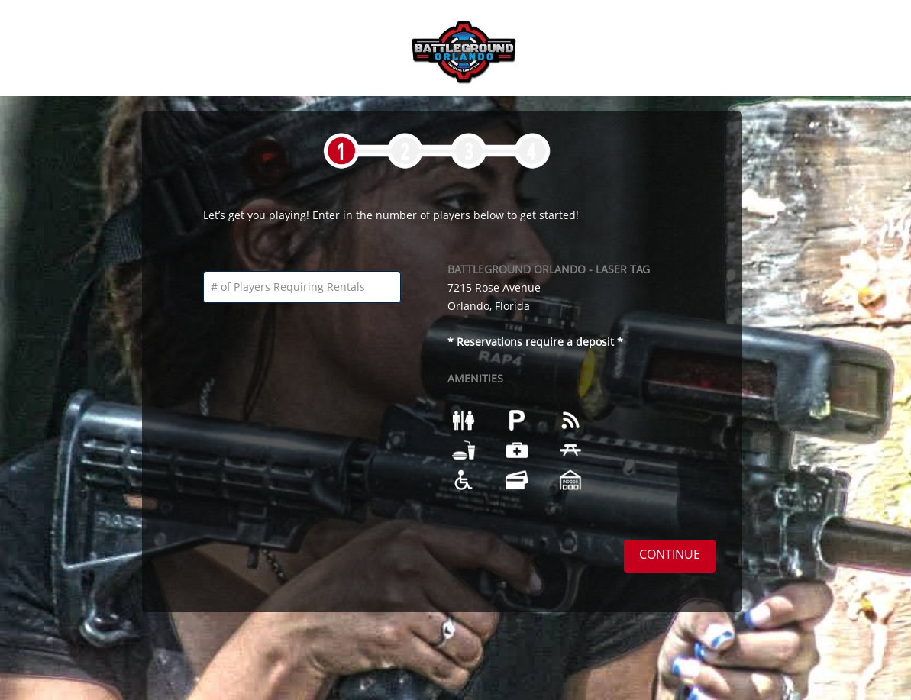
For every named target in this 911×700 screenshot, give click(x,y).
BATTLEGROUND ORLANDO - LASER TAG (548, 269)
